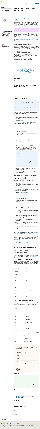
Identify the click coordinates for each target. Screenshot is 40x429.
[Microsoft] (1, 1)
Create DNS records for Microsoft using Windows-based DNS (24, 74)
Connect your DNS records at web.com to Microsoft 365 (23, 72)
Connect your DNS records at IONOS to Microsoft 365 (23, 63)
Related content (17, 20)
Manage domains (18, 397)
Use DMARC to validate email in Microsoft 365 (22, 242)
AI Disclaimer (2, 425)
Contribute (14, 425)
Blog (10, 425)
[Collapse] (11, 6)
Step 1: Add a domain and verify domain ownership (21, 17)
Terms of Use (28, 425)
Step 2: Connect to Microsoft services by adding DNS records (22, 18)
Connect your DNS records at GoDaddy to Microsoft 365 (23, 68)
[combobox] (6, 7)
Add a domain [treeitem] (4, 20)
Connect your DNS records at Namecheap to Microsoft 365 (24, 69)
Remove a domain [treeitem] (4, 22)
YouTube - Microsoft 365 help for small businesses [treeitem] (6, 13)
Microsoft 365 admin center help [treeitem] (5, 10)
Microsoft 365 (18, 5)
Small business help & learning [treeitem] (5, 11)
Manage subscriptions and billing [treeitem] (5, 37)
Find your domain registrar (25, 58)
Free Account (37, 3)
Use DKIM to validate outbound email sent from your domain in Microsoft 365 (26, 241)
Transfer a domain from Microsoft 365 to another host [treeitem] (7, 24)
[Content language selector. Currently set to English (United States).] (4, 423)
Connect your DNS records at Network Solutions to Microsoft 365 (25, 70)
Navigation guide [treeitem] (4, 47)
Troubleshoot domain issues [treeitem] (5, 35)
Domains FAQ (27, 42)
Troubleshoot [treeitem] (3, 44)
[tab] (17, 120)
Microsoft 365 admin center (24, 5)
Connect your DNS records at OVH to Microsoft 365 (23, 71)
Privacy (17, 425)
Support (16, 19)
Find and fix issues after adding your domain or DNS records (24, 396)
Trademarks (32, 425)
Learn (15, 5)
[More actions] (38, 6)
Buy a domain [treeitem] (3, 21)
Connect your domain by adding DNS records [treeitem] (7, 32)
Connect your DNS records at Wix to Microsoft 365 (23, 73)
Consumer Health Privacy (22, 425)
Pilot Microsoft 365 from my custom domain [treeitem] (6, 26)
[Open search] (36, 1)
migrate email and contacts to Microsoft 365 (27, 109)
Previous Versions (7, 425)
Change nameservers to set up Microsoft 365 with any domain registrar (25, 395)
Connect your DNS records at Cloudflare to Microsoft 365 (23, 67)
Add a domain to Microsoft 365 (20, 394)
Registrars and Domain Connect (18, 16)
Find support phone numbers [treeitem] (5, 46)
